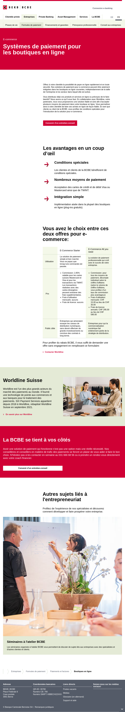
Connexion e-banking (104, 8)
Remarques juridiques (44, 707)
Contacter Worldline (54, 352)
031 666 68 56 (66, 455)
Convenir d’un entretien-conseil (32, 468)
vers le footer (122, 709)
